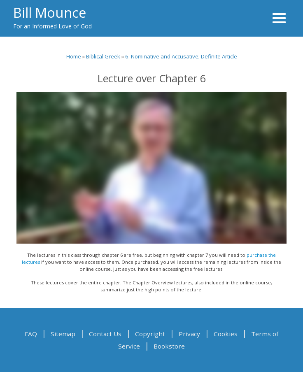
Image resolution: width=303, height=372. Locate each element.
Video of (151, 168)
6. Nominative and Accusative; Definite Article (181, 56)
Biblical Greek (103, 56)
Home (73, 56)
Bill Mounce (49, 12)
